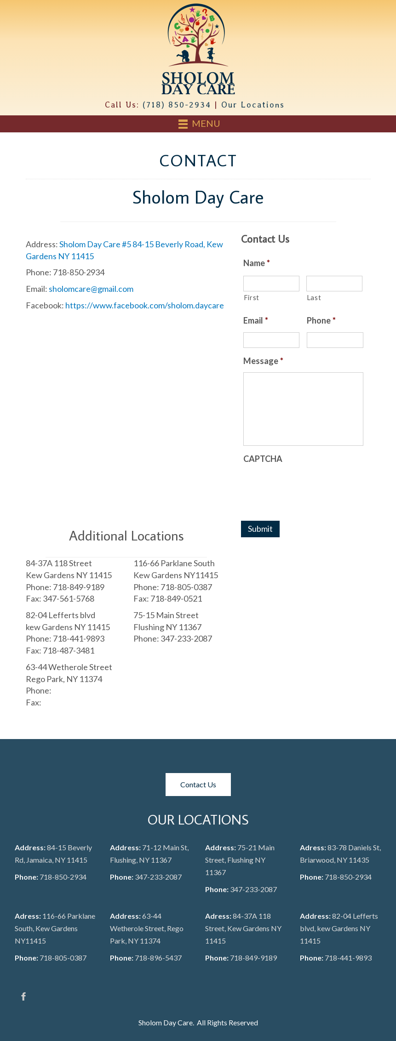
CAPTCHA (262, 459)
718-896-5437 (158, 957)
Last (314, 297)
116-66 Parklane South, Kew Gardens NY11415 (55, 928)
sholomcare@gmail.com (91, 289)
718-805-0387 (63, 957)
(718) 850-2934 (177, 104)
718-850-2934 (63, 876)
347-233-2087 (158, 876)
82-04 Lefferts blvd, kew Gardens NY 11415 (339, 928)
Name (256, 263)
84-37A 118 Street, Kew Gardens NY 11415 (243, 928)
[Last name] (334, 283)
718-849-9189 (253, 957)
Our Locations (253, 104)
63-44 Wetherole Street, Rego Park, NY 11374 (147, 928)
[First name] (271, 283)
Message (263, 361)
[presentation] (313, 488)
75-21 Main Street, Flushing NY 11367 (240, 859)
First (251, 297)
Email (255, 320)
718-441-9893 (348, 957)
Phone (321, 320)
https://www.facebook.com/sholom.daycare (144, 305)
